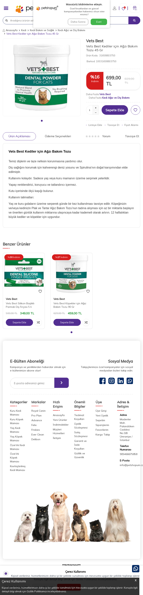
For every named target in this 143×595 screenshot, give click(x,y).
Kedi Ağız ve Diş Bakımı (71, 30)
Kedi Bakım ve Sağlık (42, 30)
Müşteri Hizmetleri (59, 431)
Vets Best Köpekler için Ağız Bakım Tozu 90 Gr (69, 305)
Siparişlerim (102, 425)
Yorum (98, 136)
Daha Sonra (77, 21)
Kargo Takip (103, 434)
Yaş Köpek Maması (16, 438)
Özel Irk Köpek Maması (14, 457)
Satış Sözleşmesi (81, 434)
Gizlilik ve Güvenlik (79, 455)
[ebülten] (60, 383)
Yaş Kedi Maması (15, 429)
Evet (98, 21)
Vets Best (94, 40)
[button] (42, 121)
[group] (41, 77)
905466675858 (128, 454)
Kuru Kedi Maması (15, 412)
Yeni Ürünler (60, 420)
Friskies (35, 429)
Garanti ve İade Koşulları (80, 444)
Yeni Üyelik (102, 415)
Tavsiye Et (112, 125)
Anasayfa (10, 30)
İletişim (57, 438)
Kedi (23, 30)
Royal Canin (38, 410)
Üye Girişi (101, 410)
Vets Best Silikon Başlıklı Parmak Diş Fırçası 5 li (20, 305)
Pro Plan (36, 415)
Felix (33, 425)
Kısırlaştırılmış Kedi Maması (18, 468)
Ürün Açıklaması (19, 136)
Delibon (35, 439)
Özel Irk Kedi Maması (17, 447)
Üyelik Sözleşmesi (81, 425)
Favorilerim (102, 429)
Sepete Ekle (115, 110)
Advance (36, 420)
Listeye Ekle (94, 125)
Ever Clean (37, 434)
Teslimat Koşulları (79, 417)
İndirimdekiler (61, 424)
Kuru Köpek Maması (16, 421)
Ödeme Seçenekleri (58, 136)
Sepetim (100, 420)
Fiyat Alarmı (130, 125)
